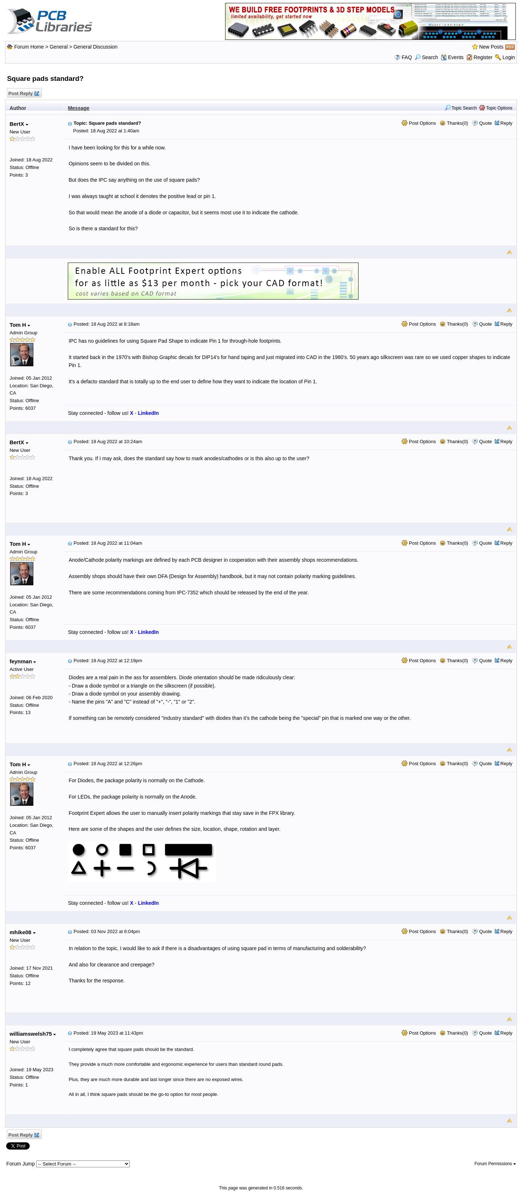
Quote (485, 123)
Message (78, 108)
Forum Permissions (495, 1163)
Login (508, 57)
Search (426, 57)
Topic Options (496, 108)
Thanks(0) (454, 123)
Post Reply (23, 94)
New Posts (491, 47)
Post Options (419, 123)
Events (452, 57)
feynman (22, 661)
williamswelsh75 (32, 1034)
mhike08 (22, 932)
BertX (18, 124)
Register (483, 57)
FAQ (407, 57)
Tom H (19, 325)
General (59, 47)
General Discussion (95, 47)
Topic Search (461, 108)
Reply (506, 123)
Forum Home (29, 47)
